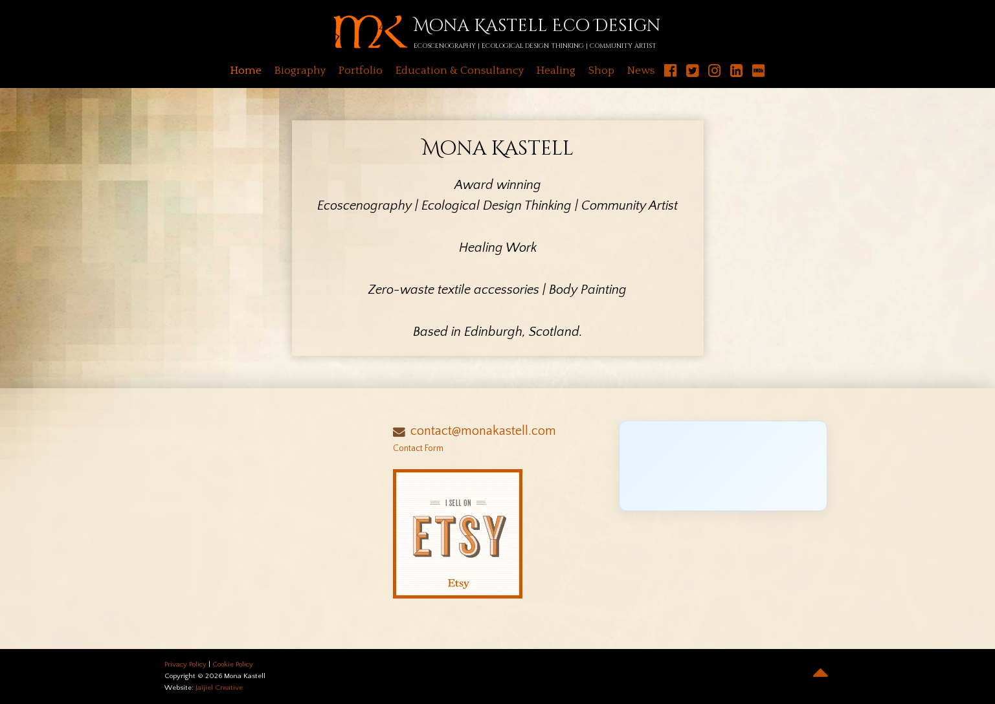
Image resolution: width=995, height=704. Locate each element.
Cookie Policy (232, 664)
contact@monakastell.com (483, 431)
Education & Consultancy (460, 70)
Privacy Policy (185, 664)
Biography (300, 70)
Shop (601, 70)
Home (246, 70)
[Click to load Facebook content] (723, 466)
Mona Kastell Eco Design (537, 26)
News (640, 70)
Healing (556, 70)
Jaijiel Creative (219, 688)
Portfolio (361, 70)
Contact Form (418, 448)
